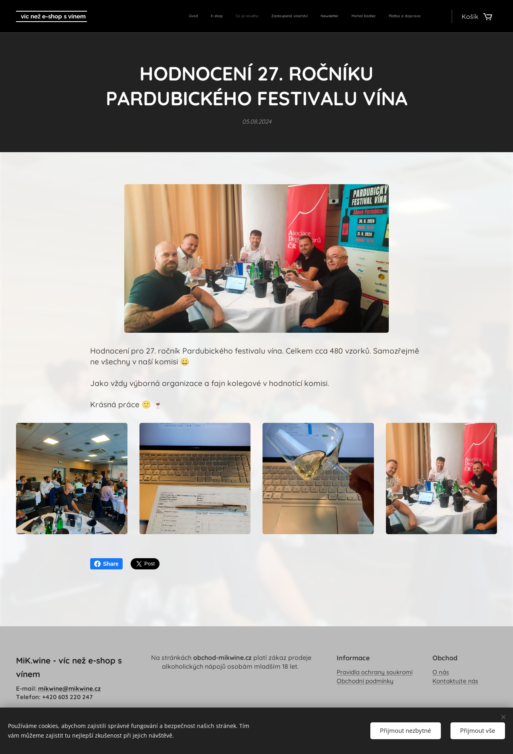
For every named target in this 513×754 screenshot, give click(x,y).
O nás (440, 672)
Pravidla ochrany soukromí (374, 672)
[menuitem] (349, 16)
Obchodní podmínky (365, 681)
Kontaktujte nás (455, 681)
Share (106, 564)
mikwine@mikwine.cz (69, 688)
